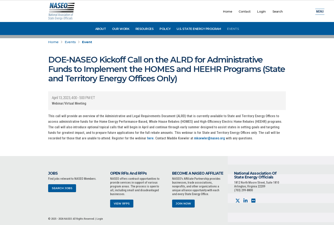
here (150, 138)
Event (87, 42)
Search (277, 11)
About (100, 29)
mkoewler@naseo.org (209, 138)
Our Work (120, 29)
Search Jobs (62, 188)
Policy (165, 29)
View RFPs (122, 203)
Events (233, 29)
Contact (245, 11)
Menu (320, 11)
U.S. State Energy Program (199, 29)
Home (227, 11)
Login (261, 11)
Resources (144, 29)
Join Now (183, 203)
